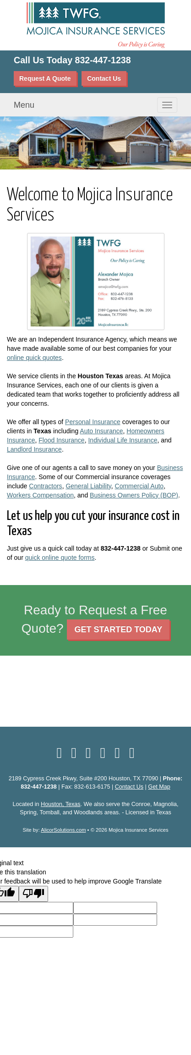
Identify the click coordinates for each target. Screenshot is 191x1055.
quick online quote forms (60, 557)
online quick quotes (34, 357)
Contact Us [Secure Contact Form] (129, 787)
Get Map (159, 787)
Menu (24, 105)
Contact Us (104, 78)
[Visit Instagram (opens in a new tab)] (132, 753)
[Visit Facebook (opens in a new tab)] (59, 753)
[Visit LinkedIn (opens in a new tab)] (73, 753)
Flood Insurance (61, 440)
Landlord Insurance (34, 449)
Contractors (45, 486)
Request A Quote (45, 78)
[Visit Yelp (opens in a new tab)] (88, 753)
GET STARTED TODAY (118, 629)
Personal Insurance (92, 421)
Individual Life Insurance (122, 440)
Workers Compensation (40, 495)
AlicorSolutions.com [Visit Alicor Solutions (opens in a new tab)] (63, 830)
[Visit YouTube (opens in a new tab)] (103, 753)
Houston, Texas (61, 804)
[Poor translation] (33, 894)
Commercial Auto (139, 486)
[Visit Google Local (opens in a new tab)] (117, 753)
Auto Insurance (101, 431)
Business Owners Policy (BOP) (134, 495)
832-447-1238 (103, 60)
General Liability (88, 486)
